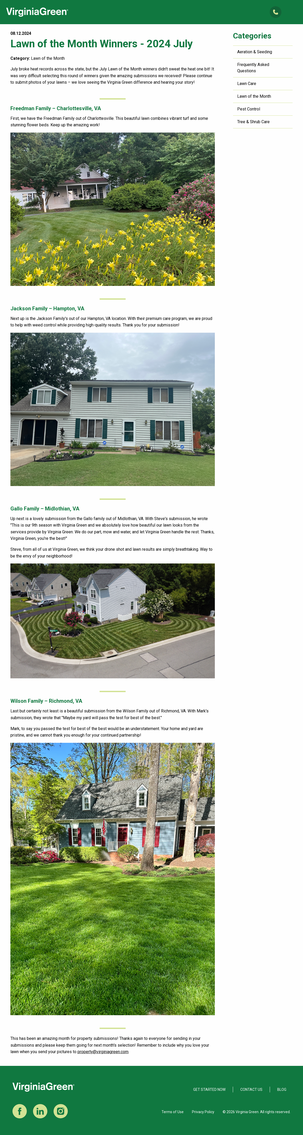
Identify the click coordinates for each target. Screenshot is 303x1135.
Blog (281, 1089)
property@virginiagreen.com (103, 1051)
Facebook (19, 1111)
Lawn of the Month (254, 96)
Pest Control (248, 109)
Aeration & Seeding (254, 51)
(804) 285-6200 (275, 12)
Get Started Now (209, 1089)
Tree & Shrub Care (253, 121)
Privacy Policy (203, 1112)
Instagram (61, 1111)
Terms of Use (173, 1112)
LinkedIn (40, 1111)
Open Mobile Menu (292, 12)
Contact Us (251, 1089)
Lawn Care (246, 83)
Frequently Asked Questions (253, 67)
